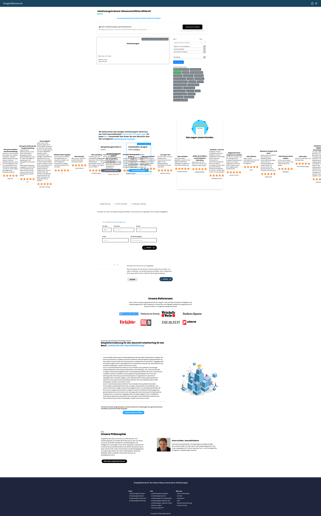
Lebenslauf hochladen (192, 27)
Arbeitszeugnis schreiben (159, 493)
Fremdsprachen (188, 75)
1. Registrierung (104, 204)
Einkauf (198, 91)
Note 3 (112, 352)
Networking (192, 82)
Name (138, 226)
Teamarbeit (191, 94)
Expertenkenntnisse (179, 78)
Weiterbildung (199, 75)
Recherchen (177, 72)
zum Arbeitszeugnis (138, 170)
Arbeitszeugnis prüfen (158, 496)
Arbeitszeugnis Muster (136, 496)
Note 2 (133, 352)
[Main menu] (316, 3)
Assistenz (200, 82)
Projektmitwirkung (193, 85)
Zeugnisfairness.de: (161, 483)
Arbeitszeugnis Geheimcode (160, 501)
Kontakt (179, 496)
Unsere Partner (182, 505)
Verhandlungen (178, 97)
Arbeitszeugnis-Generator (136, 132)
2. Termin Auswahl (120, 204)
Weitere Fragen (156, 505)
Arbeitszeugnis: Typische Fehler (161, 503)
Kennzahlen (190, 91)
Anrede (104, 226)
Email (104, 236)
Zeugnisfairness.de (13, 3)
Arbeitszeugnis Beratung (137, 501)
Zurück (132, 279)
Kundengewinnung (179, 91)
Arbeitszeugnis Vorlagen (124, 139)
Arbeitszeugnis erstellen (133, 412)
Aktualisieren (178, 62)
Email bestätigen (136, 236)
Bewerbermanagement (180, 82)
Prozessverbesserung (180, 85)
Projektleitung (178, 88)
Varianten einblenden (161, 39)
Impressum (180, 498)
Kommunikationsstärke (180, 100)
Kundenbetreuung (189, 88)
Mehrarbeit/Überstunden (181, 69)
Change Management (180, 94)
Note (201, 39)
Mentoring (190, 78)
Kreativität (186, 72)
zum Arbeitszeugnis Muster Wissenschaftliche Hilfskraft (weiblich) (139, 18)
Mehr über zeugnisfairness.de (114, 461)
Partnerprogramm (157, 508)
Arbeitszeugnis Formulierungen (161, 498)
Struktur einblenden (148, 39)
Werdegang (177, 57)
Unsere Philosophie (183, 493)
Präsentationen (189, 97)
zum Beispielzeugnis (111, 170)
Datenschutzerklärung (184, 503)
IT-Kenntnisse (178, 75)
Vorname (117, 226)
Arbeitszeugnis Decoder (137, 493)
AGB (178, 501)
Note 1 (155, 352)
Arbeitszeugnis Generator (137, 498)
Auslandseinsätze (195, 69)
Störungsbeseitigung (196, 72)
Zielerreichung (199, 78)
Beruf (174, 39)
